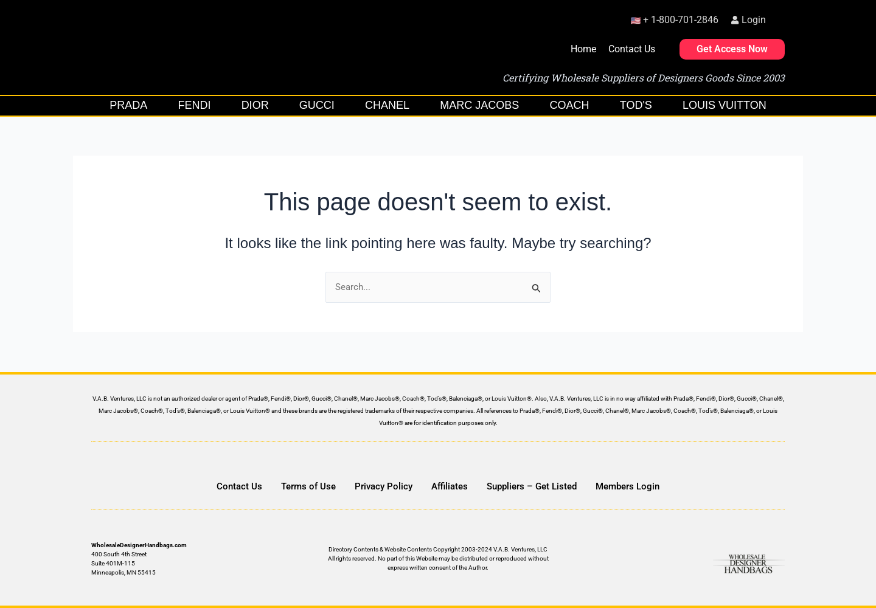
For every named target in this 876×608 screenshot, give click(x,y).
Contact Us (631, 49)
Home (583, 49)
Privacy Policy (383, 486)
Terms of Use (308, 486)
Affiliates (449, 486)
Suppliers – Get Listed (532, 486)
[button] (781, 17)
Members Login (627, 486)
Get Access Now (732, 49)
